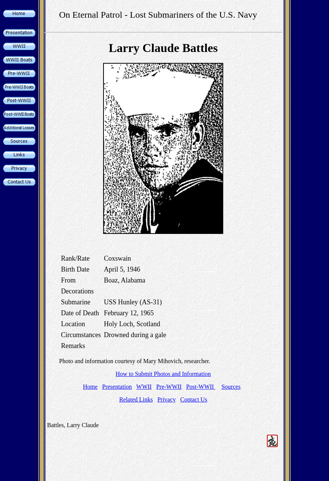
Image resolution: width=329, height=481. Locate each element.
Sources (231, 386)
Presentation (117, 386)
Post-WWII (200, 386)
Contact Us (193, 399)
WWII (144, 386)
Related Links (136, 399)
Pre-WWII (169, 386)
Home (90, 386)
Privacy (166, 399)
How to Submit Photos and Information (163, 374)
